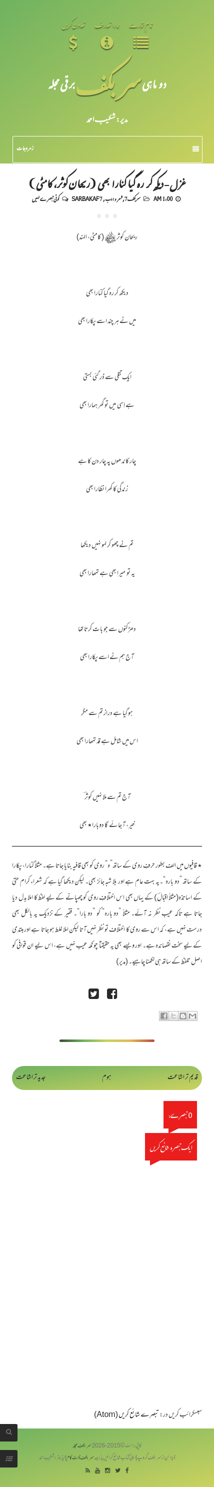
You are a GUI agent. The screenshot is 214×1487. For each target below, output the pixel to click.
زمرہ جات (107, 149)
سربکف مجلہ (82, 1446)
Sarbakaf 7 (87, 198)
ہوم (107, 1077)
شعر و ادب (113, 198)
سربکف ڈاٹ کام (80, 1458)
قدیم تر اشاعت (183, 1077)
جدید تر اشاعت (31, 1077)
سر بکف (108, 83)
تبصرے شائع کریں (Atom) (126, 1415)
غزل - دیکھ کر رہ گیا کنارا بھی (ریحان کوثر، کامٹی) (107, 183)
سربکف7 (132, 198)
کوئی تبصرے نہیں (45, 198)
